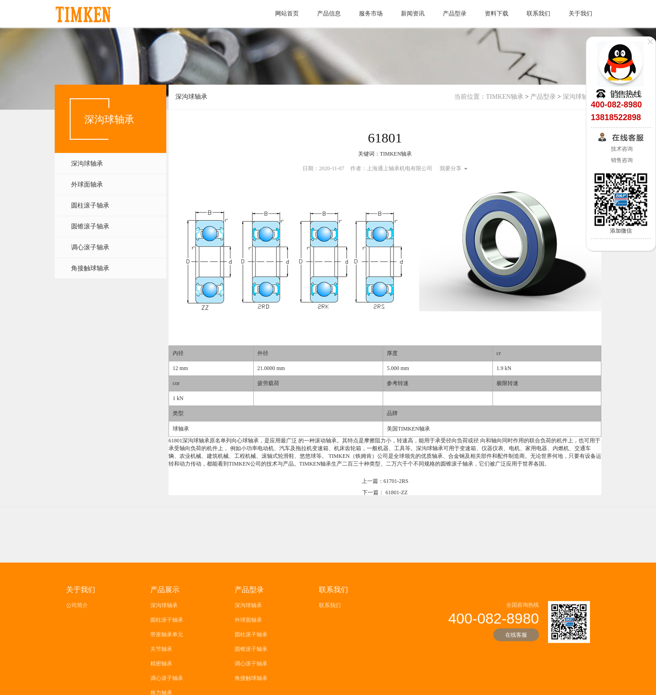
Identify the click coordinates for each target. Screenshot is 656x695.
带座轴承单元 (166, 670)
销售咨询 (621, 160)
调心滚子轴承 (90, 247)
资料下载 (496, 13)
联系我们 (538, 13)
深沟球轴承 (87, 163)
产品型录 (454, 13)
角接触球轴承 (90, 268)
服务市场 (371, 13)
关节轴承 (161, 685)
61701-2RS (396, 484)
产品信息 (329, 13)
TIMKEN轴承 (504, 96)
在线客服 (516, 671)
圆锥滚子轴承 (90, 226)
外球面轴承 (87, 184)
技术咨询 (621, 149)
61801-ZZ (396, 495)
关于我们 (580, 13)
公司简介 (77, 641)
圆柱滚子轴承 (90, 205)
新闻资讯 (413, 13)
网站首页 (287, 13)
